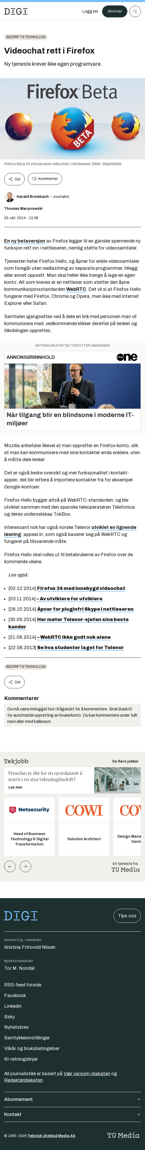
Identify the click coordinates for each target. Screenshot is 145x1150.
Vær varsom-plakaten (87, 1073)
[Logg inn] (90, 11)
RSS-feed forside (22, 984)
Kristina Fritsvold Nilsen (29, 947)
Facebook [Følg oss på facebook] (15, 995)
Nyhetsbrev (16, 1027)
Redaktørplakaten (23, 1080)
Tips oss (127, 915)
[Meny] (135, 11)
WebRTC (76, 289)
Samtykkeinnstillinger (27, 1037)
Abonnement (72, 1099)
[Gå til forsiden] (16, 11)
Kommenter (45, 179)
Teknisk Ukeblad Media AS (51, 1136)
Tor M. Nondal (19, 968)
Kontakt (72, 1114)
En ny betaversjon (24, 241)
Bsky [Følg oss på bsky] (9, 1016)
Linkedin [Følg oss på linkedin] (13, 1006)
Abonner (115, 11)
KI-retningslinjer (21, 1059)
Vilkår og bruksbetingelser (32, 1048)
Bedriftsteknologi (25, 37)
